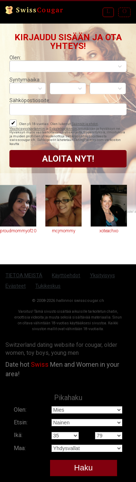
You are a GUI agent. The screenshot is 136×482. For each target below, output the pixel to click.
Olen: (15, 58)
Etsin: (21, 422)
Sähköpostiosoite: (29, 100)
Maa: (20, 448)
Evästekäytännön (63, 128)
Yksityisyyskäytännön (27, 128)
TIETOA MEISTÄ (23, 275)
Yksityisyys (102, 275)
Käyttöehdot (66, 275)
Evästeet (15, 286)
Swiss (40, 364)
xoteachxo (108, 230)
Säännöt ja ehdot (84, 124)
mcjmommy (63, 230)
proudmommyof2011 (18, 230)
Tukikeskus (48, 286)
